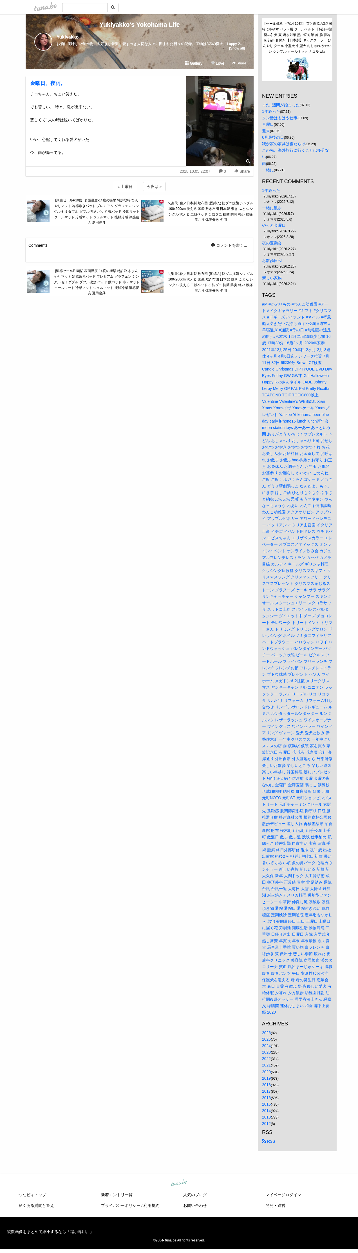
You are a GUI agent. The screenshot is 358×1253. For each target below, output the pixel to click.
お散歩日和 (272, 260)
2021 (266, 1065)
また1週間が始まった (281, 105)
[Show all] (237, 48)
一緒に (268, 170)
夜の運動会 (272, 243)
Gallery (193, 63)
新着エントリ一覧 (117, 1195)
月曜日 (268, 124)
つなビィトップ (32, 1195)
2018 (266, 1085)
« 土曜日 (125, 186)
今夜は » (154, 186)
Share (239, 63)
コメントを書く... (229, 245)
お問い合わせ (195, 1205)
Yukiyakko (68, 37)
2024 (266, 1045)
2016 (266, 1097)
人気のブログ (195, 1195)
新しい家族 (272, 278)
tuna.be (178, 1183)
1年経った (271, 111)
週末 (266, 131)
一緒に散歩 (272, 208)
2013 (266, 1117)
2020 (266, 1072)
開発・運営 (275, 1205)
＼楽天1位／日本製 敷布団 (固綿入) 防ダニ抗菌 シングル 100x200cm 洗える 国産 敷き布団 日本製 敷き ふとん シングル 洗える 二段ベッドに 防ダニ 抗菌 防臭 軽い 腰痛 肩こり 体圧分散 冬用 (210, 211)
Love (217, 63)
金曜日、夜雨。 (48, 83)
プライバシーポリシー (120, 1205)
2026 (266, 1032)
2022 (266, 1058)
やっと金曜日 (274, 225)
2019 (266, 1078)
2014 (266, 1110)
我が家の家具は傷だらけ (283, 144)
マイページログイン (283, 1195)
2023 (266, 1052)
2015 (266, 1104)
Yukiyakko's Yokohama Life (139, 24)
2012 (266, 1123)
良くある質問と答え (36, 1205)
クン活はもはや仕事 (279, 118)
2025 (266, 1039)
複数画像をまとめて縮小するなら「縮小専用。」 (50, 1231)
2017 (266, 1091)
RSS (268, 1141)
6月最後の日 (273, 137)
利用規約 (151, 1205)
